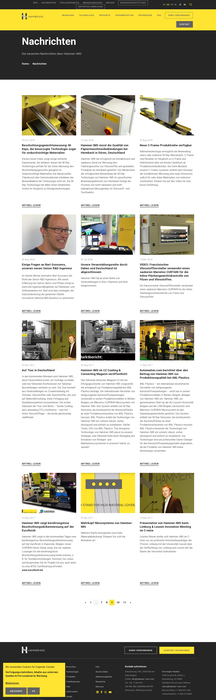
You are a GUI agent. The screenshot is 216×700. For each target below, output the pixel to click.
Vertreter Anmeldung (90, 7)
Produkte (104, 15)
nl (175, 5)
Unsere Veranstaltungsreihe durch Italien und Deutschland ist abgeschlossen (104, 268)
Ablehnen (16, 691)
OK (33, 691)
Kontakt (185, 24)
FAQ (159, 15)
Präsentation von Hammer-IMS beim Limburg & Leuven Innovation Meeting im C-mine (166, 526)
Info (35, 3)
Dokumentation (124, 15)
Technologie (86, 15)
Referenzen (145, 15)
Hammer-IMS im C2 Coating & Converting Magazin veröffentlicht (104, 372)
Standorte (100, 681)
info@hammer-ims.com (142, 679)
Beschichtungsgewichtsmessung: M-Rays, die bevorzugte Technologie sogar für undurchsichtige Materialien (48, 148)
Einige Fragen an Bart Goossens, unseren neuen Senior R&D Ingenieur (47, 266)
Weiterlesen (12, 683)
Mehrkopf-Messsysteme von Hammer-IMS (107, 524)
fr (172, 5)
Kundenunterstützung (133, 3)
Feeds (69, 696)
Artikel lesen (31, 205)
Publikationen (73, 681)
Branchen (68, 15)
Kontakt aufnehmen (177, 650)
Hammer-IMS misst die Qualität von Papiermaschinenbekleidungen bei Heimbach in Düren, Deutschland (105, 148)
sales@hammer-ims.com (174, 686)
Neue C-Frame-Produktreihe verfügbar (166, 145)
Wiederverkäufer (92, 3)
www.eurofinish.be (32, 570)
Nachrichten (49, 3)
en (164, 5)
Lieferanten (72, 691)
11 (124, 602)
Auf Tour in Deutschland (38, 370)
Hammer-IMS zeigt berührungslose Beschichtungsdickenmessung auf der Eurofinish (48, 526)
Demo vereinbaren (179, 15)
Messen (110, 3)
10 (118, 602)
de (168, 5)
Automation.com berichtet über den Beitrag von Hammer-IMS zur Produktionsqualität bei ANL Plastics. (165, 373)
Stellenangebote (69, 3)
